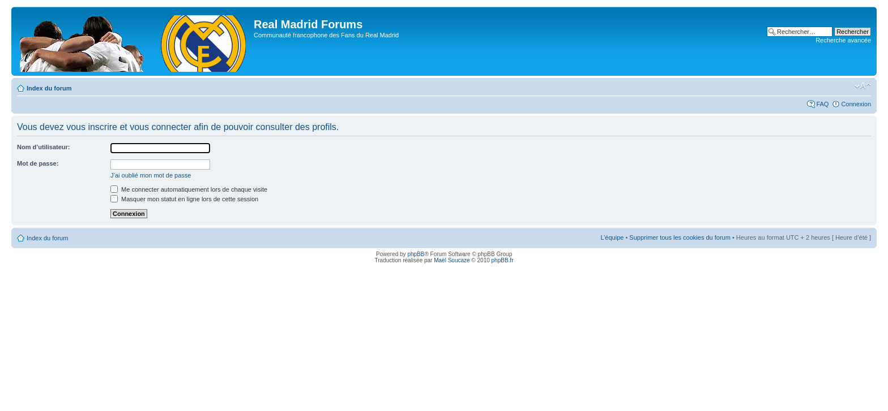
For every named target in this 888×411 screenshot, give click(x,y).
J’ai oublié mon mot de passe (150, 175)
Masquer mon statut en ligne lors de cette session (184, 199)
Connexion (856, 104)
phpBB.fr (503, 260)
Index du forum (49, 88)
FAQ (822, 104)
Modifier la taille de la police (863, 86)
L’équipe (612, 237)
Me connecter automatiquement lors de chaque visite (188, 189)
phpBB (415, 254)
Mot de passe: (37, 163)
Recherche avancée (843, 40)
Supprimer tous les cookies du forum (680, 237)
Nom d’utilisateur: (43, 147)
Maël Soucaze (451, 260)
